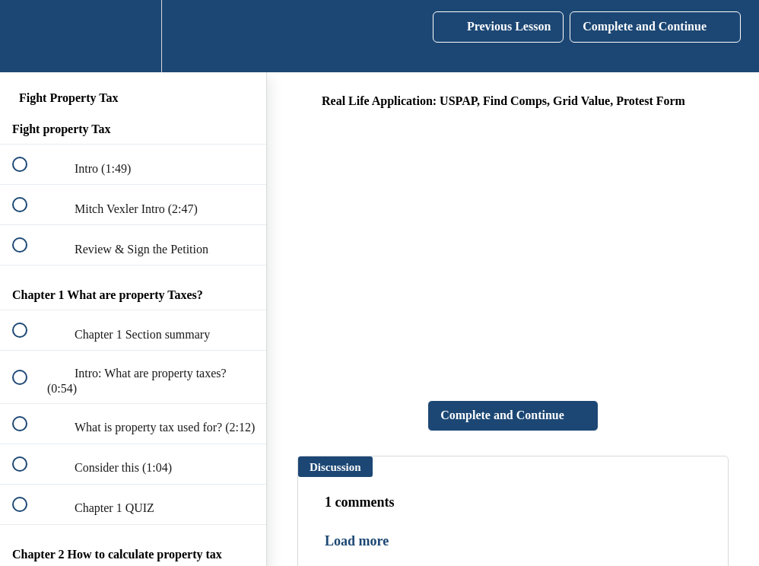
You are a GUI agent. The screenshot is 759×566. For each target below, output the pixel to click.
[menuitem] (133, 36)
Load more (357, 541)
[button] (28, 36)
